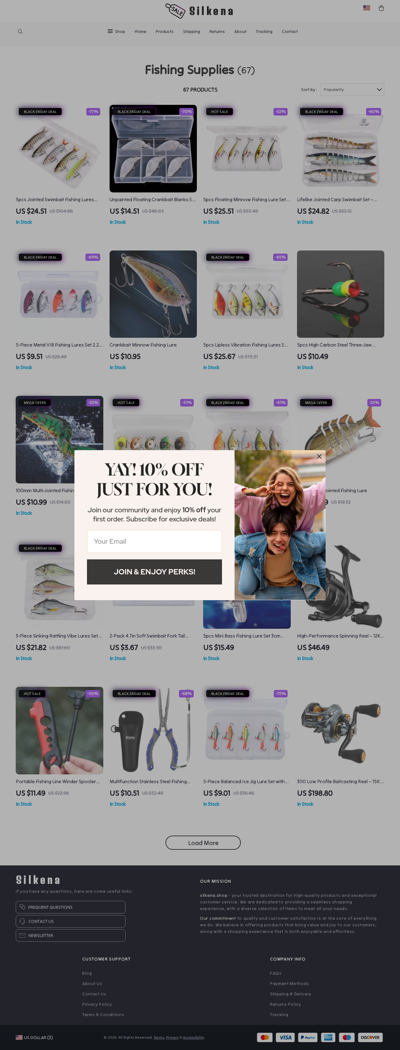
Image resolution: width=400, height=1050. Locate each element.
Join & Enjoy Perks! (154, 572)
